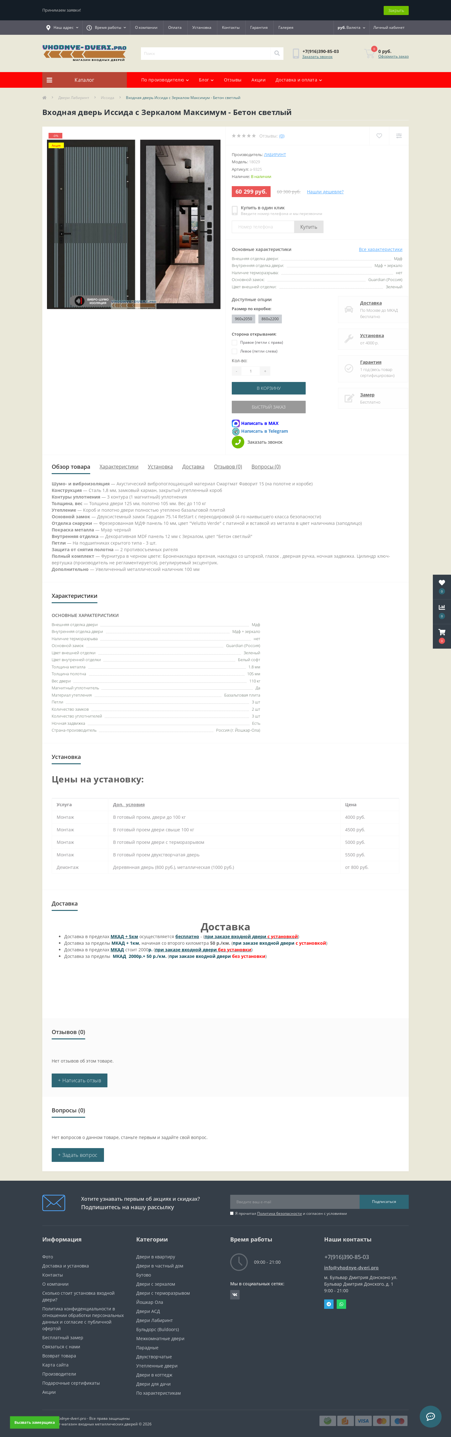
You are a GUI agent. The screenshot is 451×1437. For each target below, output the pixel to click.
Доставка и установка (65, 1265)
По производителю (165, 79)
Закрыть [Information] (396, 10)
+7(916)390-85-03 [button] (346, 1256)
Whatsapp (341, 1303)
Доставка (365, 303)
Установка (201, 27)
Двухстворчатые (154, 1356)
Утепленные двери (157, 1365)
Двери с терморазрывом (163, 1292)
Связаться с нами (61, 1346)
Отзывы (233, 79)
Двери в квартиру (155, 1256)
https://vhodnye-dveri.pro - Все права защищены (86, 1417)
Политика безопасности (279, 1212)
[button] (442, 636)
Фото (47, 1256)
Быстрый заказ (270, 406)
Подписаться (384, 1200)
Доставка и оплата (299, 79)
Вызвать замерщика (34, 1422)
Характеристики (119, 465)
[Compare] (399, 135)
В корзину (270, 388)
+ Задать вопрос (78, 1154)
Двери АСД (148, 1310)
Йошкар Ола (149, 1301)
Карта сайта (55, 1364)
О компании (146, 27)
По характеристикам (158, 1392)
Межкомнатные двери (160, 1337)
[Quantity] (250, 370)
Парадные (147, 1347)
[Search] (276, 53)
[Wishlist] (379, 135)
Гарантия (259, 27)
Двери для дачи (153, 1383)
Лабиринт (275, 154)
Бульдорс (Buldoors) (157, 1328)
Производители (59, 1373)
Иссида (107, 97)
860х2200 (270, 318)
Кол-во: (239, 360)
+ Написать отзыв (79, 1079)
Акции (258, 79)
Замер (362, 394)
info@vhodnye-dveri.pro (351, 1267)
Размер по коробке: (252, 308)
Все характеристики (380, 249)
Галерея (285, 27)
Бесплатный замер (62, 1337)
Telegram (329, 1303)
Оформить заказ (393, 55)
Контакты (231, 27)
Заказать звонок (317, 56)
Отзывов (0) (228, 465)
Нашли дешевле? (325, 191)
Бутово (143, 1274)
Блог (206, 79)
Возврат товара (59, 1355)
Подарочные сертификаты (71, 1382)
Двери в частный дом (159, 1265)
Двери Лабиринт (73, 97)
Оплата (175, 27)
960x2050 (243, 318)
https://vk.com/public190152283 (234, 1294)
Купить (308, 226)
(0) (281, 135)
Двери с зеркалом (155, 1283)
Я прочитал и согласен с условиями (291, 1212)
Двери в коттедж (154, 1374)
